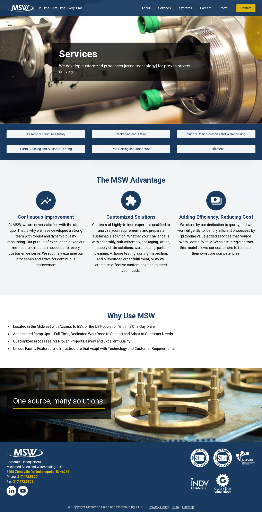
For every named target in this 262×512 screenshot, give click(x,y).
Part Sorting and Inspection (131, 149)
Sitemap (188, 507)
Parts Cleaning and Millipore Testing (46, 149)
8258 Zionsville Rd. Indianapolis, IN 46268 (38, 472)
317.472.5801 (23, 482)
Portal (224, 8)
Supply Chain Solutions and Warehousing (216, 134)
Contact (246, 8)
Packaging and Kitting (131, 134)
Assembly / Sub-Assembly (45, 134)
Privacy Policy (159, 507)
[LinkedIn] (11, 491)
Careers (205, 8)
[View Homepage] (20, 8)
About (146, 8)
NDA (175, 507)
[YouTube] (23, 491)
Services (164, 8)
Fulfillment (216, 149)
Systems (185, 8)
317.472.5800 (27, 477)
